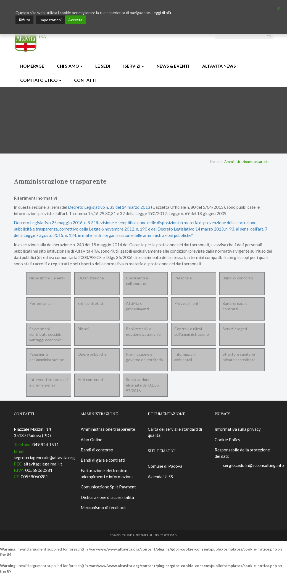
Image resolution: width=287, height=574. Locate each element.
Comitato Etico (40, 80)
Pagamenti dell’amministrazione (46, 357)
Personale (183, 278)
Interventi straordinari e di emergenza (48, 382)
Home (215, 162)
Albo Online (91, 439)
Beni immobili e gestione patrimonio (143, 331)
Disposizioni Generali (47, 278)
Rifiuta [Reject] (24, 19)
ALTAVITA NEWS (219, 66)
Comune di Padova (165, 466)
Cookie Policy (227, 439)
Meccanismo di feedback (103, 507)
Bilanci (83, 328)
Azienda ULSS (160, 476)
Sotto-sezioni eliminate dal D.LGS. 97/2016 (143, 385)
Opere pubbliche (92, 354)
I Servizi (133, 66)
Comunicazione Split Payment (108, 486)
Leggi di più (161, 12)
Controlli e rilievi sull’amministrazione (191, 331)
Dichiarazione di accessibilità (107, 497)
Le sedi (102, 66)
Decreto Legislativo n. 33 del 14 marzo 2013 (109, 207)
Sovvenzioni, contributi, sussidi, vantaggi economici (45, 334)
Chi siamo (70, 66)
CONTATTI (85, 80)
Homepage (32, 66)
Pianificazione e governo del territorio (144, 357)
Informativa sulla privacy (238, 429)
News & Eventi (173, 66)
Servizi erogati (235, 328)
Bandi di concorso (238, 278)
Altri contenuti (90, 379)
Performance (40, 303)
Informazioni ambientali (185, 357)
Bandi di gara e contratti (235, 306)
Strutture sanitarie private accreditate (239, 357)
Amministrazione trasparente (108, 429)
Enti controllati (90, 303)
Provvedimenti (186, 303)
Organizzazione (91, 278)
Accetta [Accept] (75, 19)
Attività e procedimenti (137, 306)
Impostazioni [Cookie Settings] (51, 19)
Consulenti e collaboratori (137, 281)
